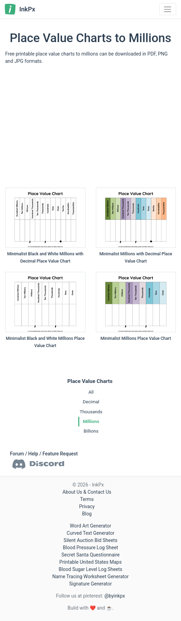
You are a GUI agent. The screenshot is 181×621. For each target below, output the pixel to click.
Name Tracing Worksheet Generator (90, 576)
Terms (86, 499)
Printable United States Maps (90, 562)
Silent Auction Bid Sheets (91, 540)
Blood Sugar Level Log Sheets (90, 569)
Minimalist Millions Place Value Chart (136, 338)
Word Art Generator (90, 526)
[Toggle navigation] (167, 9)
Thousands (91, 411)
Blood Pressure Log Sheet (90, 547)
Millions (91, 421)
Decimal (91, 401)
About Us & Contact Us (86, 492)
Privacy (86, 506)
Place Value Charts (89, 381)
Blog (87, 513)
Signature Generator (90, 583)
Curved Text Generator (90, 533)
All (90, 392)
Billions (90, 431)
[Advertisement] (90, 128)
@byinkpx (114, 596)
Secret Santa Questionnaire (90, 555)
